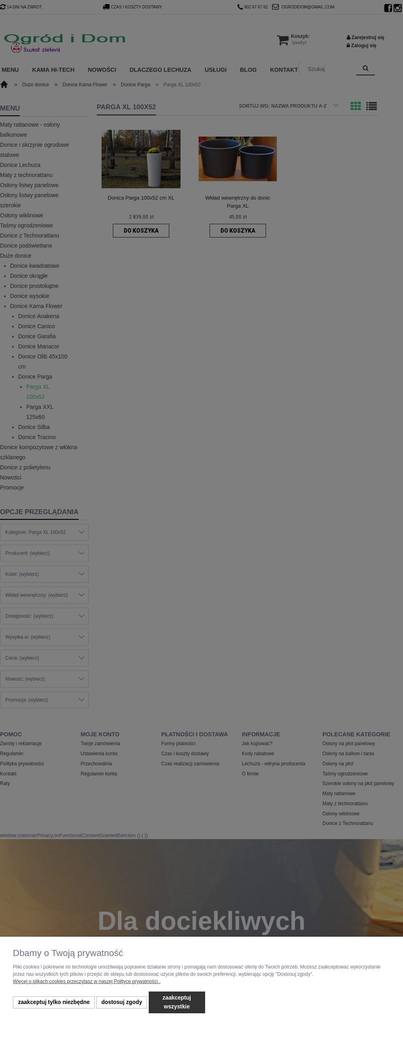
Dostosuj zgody (121, 1002)
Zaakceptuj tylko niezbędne (54, 1002)
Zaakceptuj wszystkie (176, 1002)
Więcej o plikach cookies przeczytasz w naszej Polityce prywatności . (86, 981)
